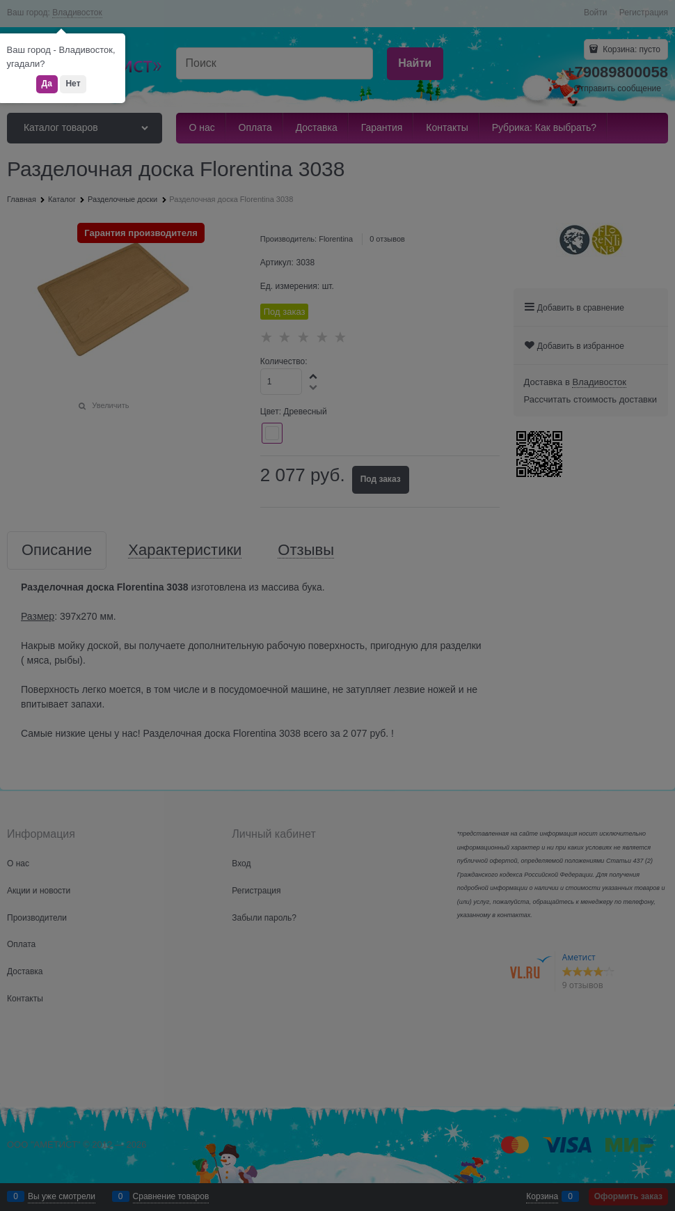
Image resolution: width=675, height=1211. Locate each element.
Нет (72, 83)
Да (47, 83)
